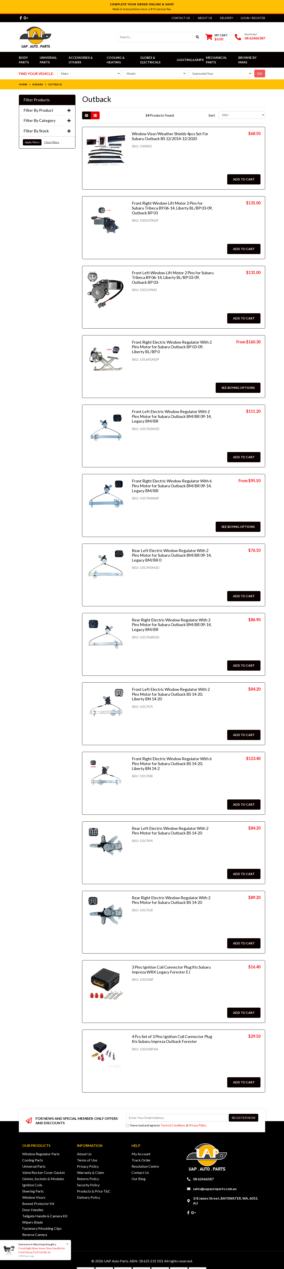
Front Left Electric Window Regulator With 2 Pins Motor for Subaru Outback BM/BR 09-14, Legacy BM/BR (171, 416)
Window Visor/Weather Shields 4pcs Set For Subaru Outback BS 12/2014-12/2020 (170, 136)
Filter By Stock (47, 131)
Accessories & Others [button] (81, 60)
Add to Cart (244, 179)
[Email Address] (177, 1118)
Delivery (226, 18)
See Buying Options (238, 388)
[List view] (95, 115)
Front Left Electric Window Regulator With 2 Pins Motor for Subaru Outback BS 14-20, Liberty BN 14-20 (171, 694)
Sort (212, 115)
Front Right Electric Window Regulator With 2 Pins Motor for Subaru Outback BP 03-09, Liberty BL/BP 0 (172, 347)
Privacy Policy (197, 1125)
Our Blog (139, 1179)
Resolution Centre (145, 1166)
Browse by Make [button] (247, 60)
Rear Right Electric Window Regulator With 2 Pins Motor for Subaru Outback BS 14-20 (171, 900)
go (259, 73)
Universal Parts (48, 60)
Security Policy (88, 1185)
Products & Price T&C (93, 1191)
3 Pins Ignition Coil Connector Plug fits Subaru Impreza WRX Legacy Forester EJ (171, 969)
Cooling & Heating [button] (116, 60)
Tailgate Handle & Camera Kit (44, 1216)
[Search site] (197, 37)
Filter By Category (47, 120)
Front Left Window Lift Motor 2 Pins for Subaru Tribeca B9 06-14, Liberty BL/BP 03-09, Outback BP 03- (173, 277)
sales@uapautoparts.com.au (215, 1189)
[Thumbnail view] (86, 115)
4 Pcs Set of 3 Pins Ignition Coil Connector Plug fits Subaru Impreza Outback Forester (172, 1039)
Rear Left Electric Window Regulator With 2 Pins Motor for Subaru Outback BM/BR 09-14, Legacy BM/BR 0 (171, 555)
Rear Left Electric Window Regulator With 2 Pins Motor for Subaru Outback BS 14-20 (170, 831)
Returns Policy (88, 1179)
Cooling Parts (32, 1160)
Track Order (141, 1160)
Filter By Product (47, 110)
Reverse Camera (34, 1234)
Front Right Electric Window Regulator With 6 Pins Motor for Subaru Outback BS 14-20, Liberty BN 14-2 (172, 763)
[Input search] (155, 37)
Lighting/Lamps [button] (190, 60)
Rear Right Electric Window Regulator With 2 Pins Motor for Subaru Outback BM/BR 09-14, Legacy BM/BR (171, 624)
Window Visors (33, 1197)
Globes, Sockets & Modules (43, 1179)
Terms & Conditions (173, 1125)
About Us (205, 18)
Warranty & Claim (90, 1172)
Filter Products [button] (37, 100)
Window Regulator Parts (41, 1154)
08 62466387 (255, 38)
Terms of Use (87, 1160)
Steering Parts (33, 1191)
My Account (141, 1154)
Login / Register (253, 18)
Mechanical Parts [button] (216, 60)
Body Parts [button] (24, 60)
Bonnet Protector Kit (38, 1203)
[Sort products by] (241, 115)
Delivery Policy (88, 1197)
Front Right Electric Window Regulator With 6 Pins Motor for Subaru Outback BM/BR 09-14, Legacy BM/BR (172, 485)
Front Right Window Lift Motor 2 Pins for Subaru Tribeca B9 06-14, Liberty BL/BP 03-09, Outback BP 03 (172, 208)
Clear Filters (51, 142)
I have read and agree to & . (166, 1125)
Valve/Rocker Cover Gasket (43, 1172)
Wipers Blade (32, 1222)
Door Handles (32, 1210)
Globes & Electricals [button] (150, 60)
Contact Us (181, 18)
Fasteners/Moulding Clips (42, 1228)
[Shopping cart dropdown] (216, 37)
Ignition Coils (32, 1185)
